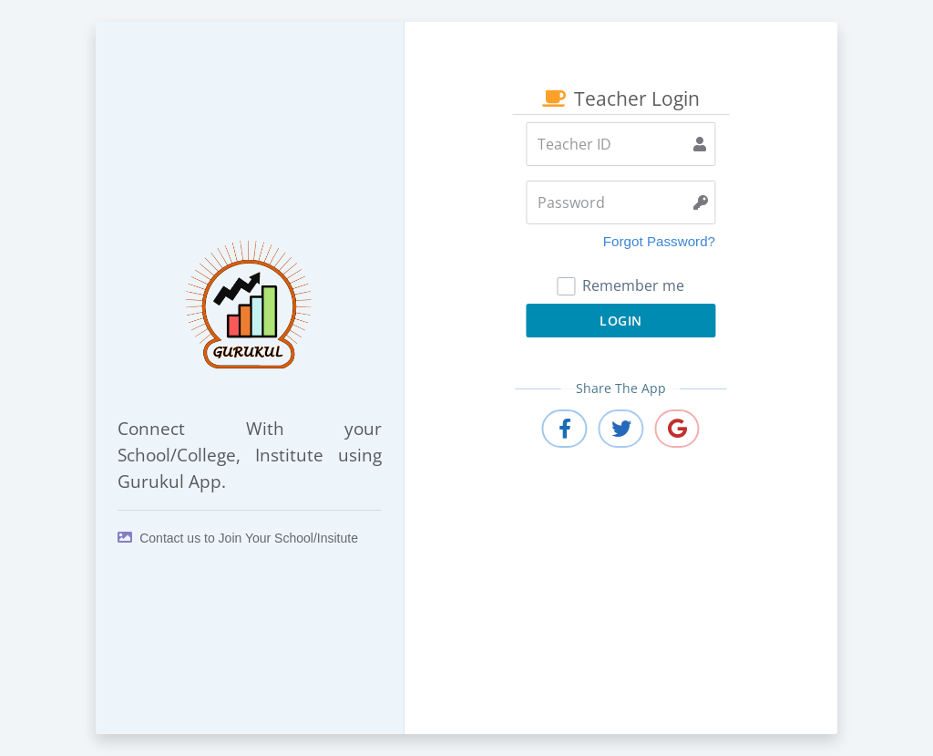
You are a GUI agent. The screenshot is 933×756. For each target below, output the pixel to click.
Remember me (620, 285)
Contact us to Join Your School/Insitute (238, 537)
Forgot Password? (659, 241)
